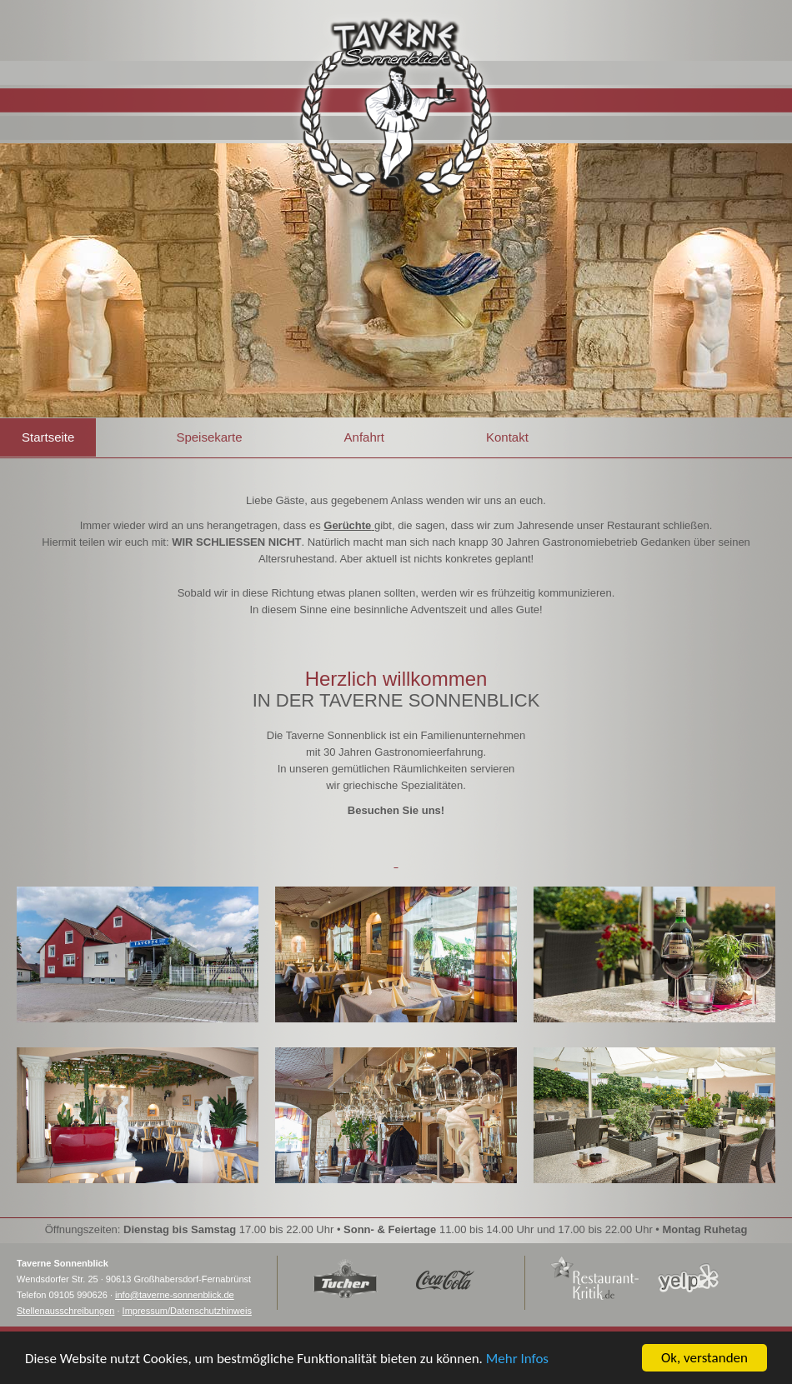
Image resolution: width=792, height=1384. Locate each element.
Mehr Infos (517, 1360)
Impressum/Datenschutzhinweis (187, 1311)
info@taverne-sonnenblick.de (174, 1295)
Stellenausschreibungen (65, 1311)
